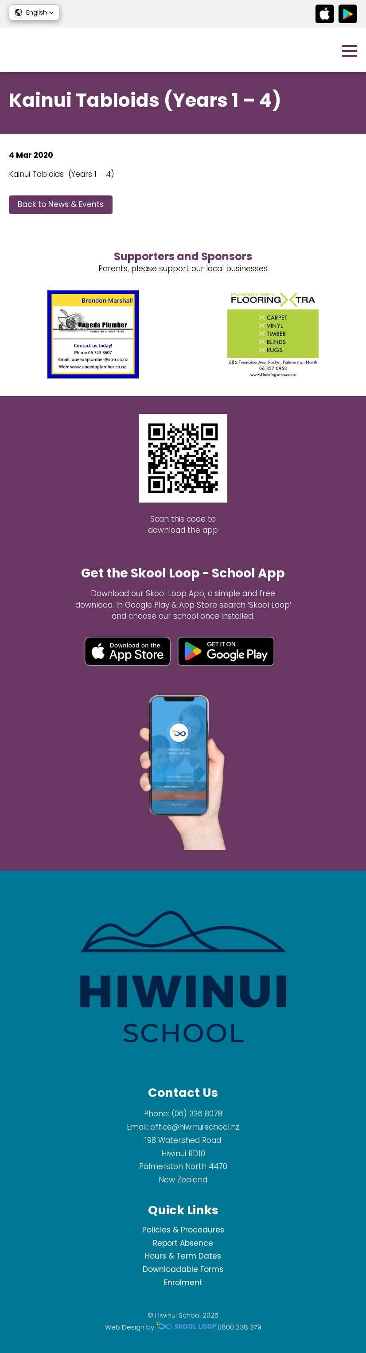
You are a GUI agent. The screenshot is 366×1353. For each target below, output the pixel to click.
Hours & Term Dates (183, 1256)
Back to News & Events (61, 204)
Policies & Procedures (183, 1229)
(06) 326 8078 (196, 1113)
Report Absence (183, 1243)
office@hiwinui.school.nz (194, 1127)
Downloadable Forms (183, 1269)
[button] (34, 12)
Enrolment (183, 1282)
